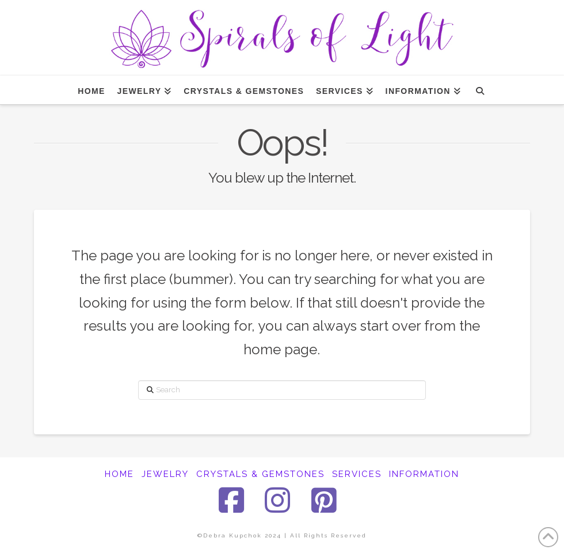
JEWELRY (165, 474)
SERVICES (357, 474)
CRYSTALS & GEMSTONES (260, 474)
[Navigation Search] (480, 89)
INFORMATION (424, 474)
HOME (119, 474)
